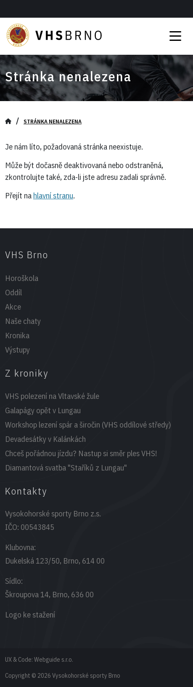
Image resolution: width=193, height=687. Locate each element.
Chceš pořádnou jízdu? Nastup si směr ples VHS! (81, 453)
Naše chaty (23, 321)
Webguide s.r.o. (53, 659)
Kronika (17, 335)
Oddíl (13, 292)
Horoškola (21, 278)
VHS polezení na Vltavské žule (52, 396)
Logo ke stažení (30, 614)
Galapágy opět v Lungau (43, 410)
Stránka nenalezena (53, 121)
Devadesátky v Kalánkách (45, 439)
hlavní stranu (53, 195)
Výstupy (17, 350)
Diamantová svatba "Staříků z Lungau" (66, 467)
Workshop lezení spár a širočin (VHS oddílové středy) (88, 425)
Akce (13, 307)
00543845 (37, 527)
